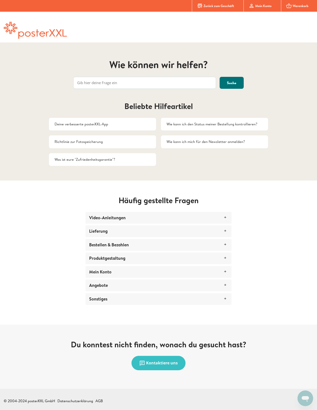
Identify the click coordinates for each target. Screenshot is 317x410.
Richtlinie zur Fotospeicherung (79, 141)
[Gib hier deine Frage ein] (144, 83)
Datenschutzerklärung (75, 400)
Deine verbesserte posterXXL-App (81, 124)
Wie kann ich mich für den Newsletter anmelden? (206, 141)
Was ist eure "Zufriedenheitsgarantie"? (85, 159)
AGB (99, 400)
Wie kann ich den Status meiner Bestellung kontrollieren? (212, 124)
